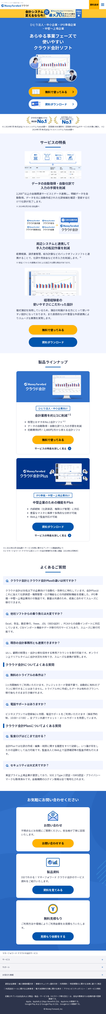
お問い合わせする (53, 843)
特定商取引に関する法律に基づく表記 (85, 984)
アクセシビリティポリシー (74, 988)
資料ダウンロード (53, 342)
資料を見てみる (53, 890)
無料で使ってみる (53, 330)
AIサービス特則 (94, 988)
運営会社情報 (10, 984)
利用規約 (63, 984)
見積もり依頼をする (53, 936)
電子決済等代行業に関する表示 (48, 988)
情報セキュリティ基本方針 (47, 984)
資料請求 (94, 4)
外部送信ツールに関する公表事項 (19, 988)
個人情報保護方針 (26, 984)
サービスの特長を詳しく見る (50, 448)
